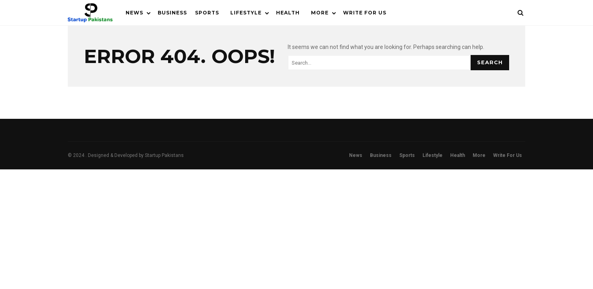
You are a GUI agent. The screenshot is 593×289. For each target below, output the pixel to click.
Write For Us (364, 13)
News (134, 13)
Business (172, 13)
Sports (207, 13)
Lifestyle (246, 13)
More (320, 13)
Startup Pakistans (164, 155)
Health (288, 13)
